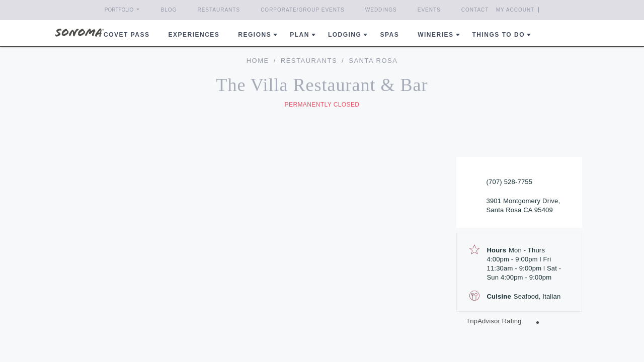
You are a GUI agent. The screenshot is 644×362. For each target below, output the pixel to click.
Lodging (345, 34)
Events (429, 10)
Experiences (194, 34)
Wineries (435, 34)
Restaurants (218, 10)
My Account (533, 10)
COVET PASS (126, 34)
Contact (475, 10)
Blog (169, 10)
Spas (389, 34)
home (258, 60)
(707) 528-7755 (510, 182)
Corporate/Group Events (303, 10)
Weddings (381, 10)
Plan (299, 34)
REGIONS (254, 34)
